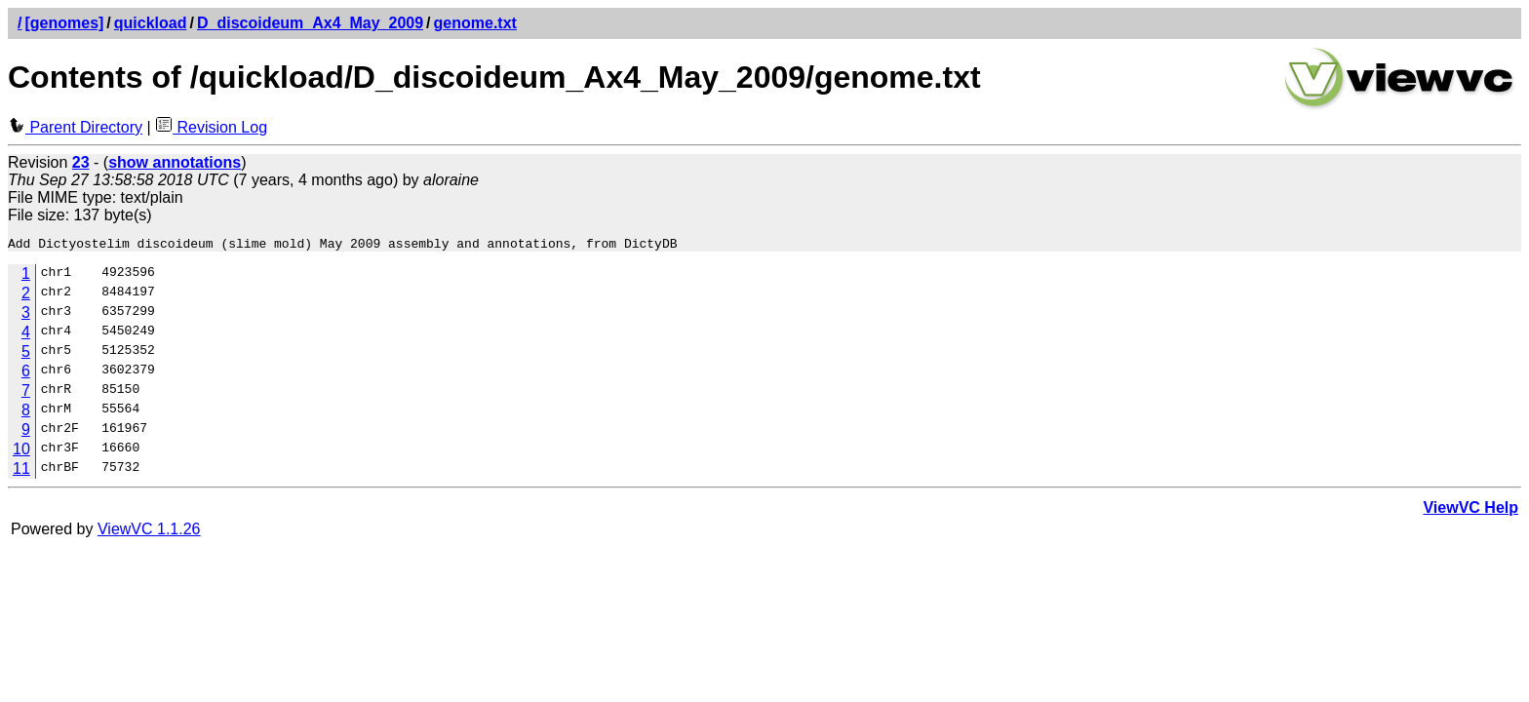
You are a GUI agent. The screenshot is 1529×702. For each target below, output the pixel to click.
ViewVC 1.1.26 (149, 532)
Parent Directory (75, 127)
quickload (150, 23)
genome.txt (475, 23)
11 (21, 471)
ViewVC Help (1470, 510)
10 (21, 452)
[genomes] (63, 23)
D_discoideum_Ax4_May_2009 (310, 23)
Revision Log (211, 127)
